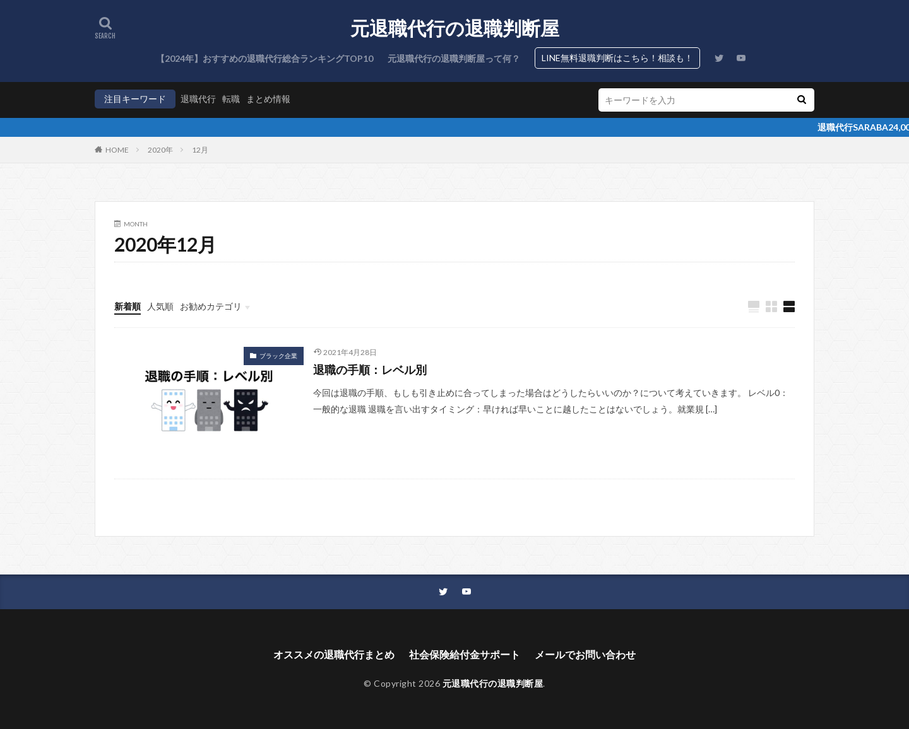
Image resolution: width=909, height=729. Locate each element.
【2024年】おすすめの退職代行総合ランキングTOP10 (264, 58)
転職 (231, 98)
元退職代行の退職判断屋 (454, 28)
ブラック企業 (278, 355)
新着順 (127, 306)
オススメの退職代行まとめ (334, 654)
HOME (117, 150)
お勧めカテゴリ (211, 306)
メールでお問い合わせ (585, 654)
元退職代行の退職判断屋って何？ (454, 58)
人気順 (160, 306)
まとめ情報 (268, 98)
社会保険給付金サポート (464, 654)
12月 (200, 150)
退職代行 (198, 98)
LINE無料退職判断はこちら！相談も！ (617, 57)
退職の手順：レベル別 (370, 369)
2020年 (160, 150)
